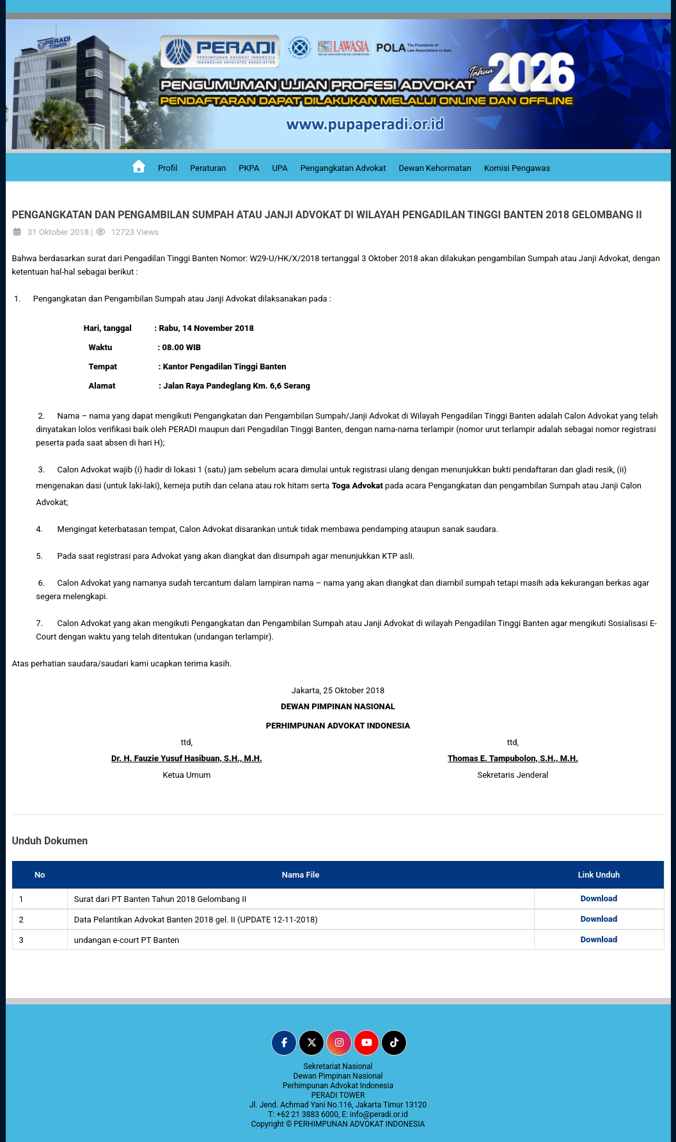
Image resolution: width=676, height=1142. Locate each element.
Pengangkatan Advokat (343, 168)
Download (599, 898)
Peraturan (208, 168)
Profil (167, 168)
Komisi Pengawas (517, 168)
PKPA (249, 168)
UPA (279, 168)
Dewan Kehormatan (434, 168)
